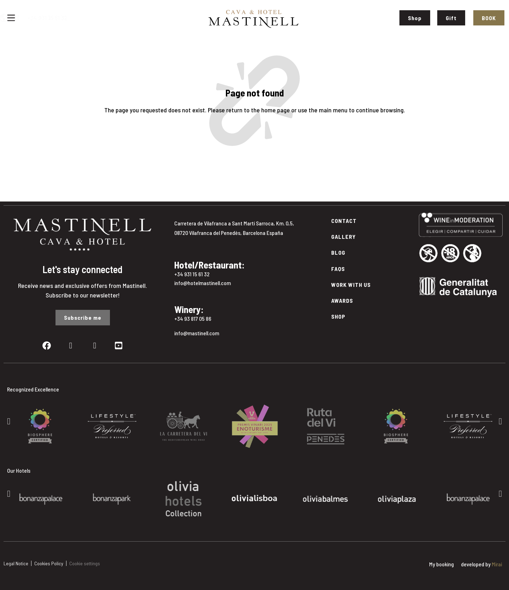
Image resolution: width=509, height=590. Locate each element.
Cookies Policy (48, 563)
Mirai (497, 564)
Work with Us (351, 284)
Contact (344, 220)
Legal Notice (16, 563)
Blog (338, 252)
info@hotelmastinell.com (202, 282)
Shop (338, 316)
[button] (8, 421)
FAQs (338, 268)
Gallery (343, 236)
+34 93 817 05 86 (192, 318)
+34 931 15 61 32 (83, 18)
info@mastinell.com (196, 333)
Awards (342, 300)
